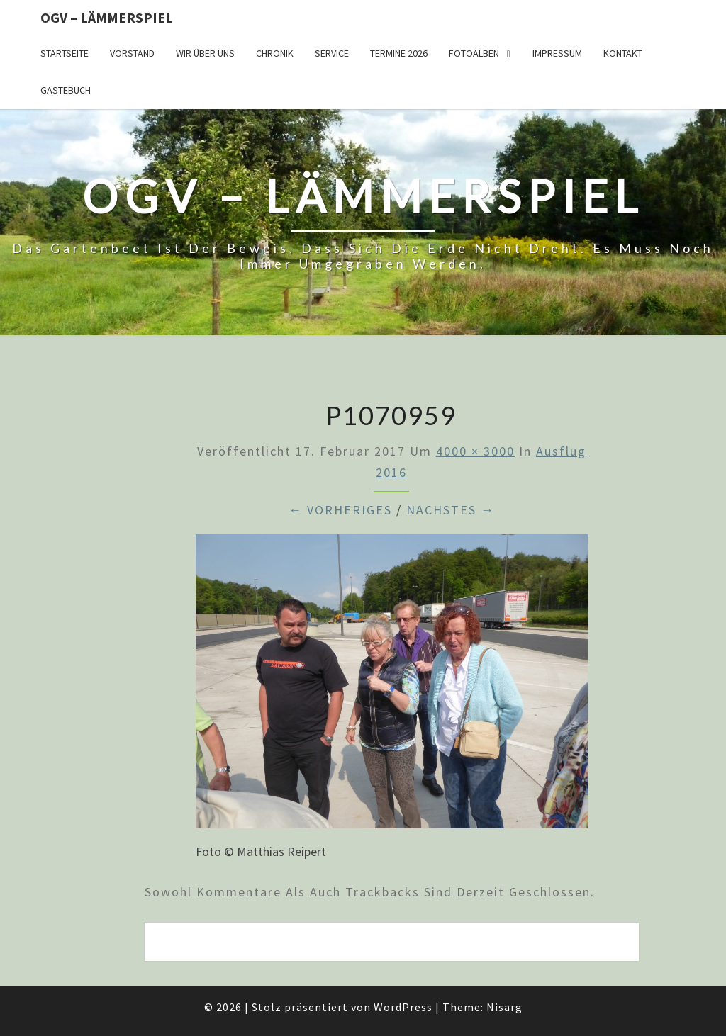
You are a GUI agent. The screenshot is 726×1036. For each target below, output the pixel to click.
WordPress (403, 1007)
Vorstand (132, 53)
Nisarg (504, 1007)
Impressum (557, 53)
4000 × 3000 (475, 451)
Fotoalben (474, 53)
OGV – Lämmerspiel (106, 17)
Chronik (275, 53)
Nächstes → (450, 510)
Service (332, 53)
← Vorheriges (340, 510)
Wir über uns (205, 53)
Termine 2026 (399, 53)
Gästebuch (65, 90)
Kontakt (622, 53)
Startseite (64, 53)
